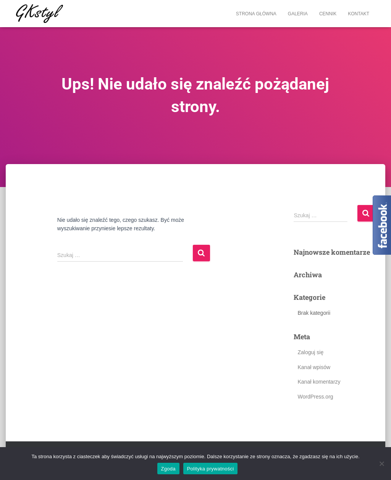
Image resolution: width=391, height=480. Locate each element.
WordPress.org (315, 397)
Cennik (327, 13)
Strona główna (256, 13)
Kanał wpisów (313, 367)
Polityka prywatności (210, 469)
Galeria (298, 13)
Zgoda (168, 469)
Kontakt (358, 13)
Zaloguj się (310, 352)
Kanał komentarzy (318, 382)
